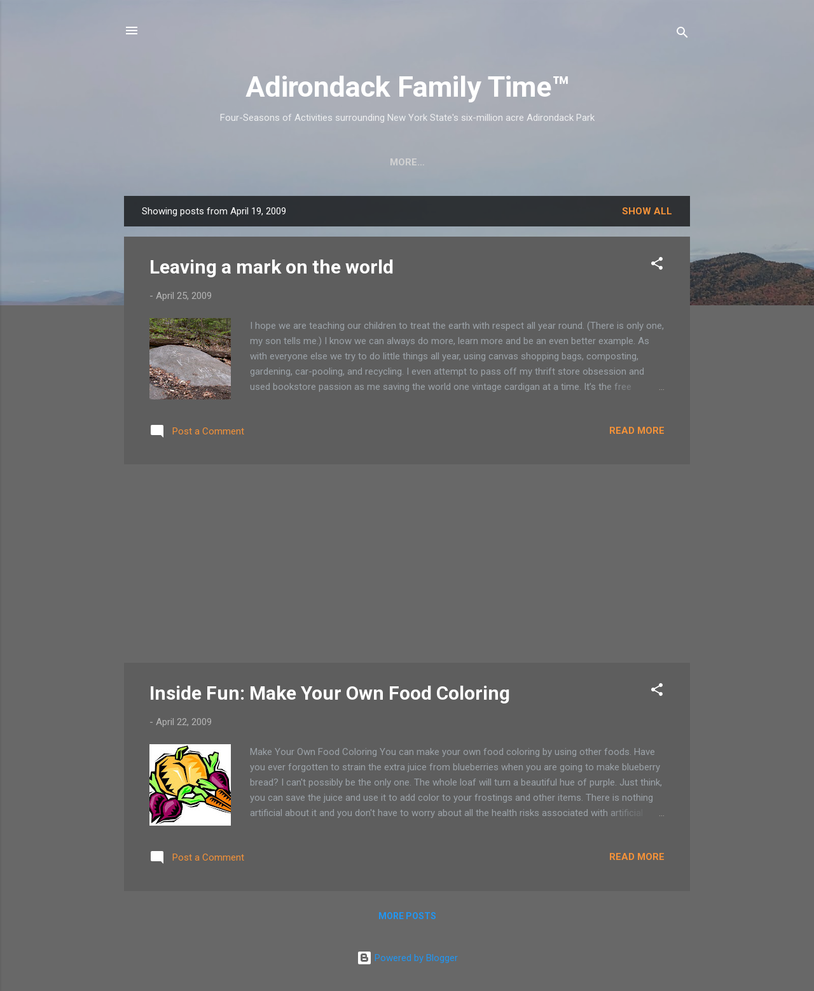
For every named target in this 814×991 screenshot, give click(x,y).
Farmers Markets (502, 162)
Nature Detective (386, 162)
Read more (637, 430)
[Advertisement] (407, 564)
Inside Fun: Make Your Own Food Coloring (329, 693)
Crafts (219, 162)
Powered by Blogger (407, 958)
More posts (407, 916)
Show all (647, 211)
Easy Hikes (289, 162)
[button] (657, 265)
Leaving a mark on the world (271, 267)
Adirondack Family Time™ (407, 87)
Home (163, 162)
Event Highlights (618, 162)
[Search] (682, 34)
